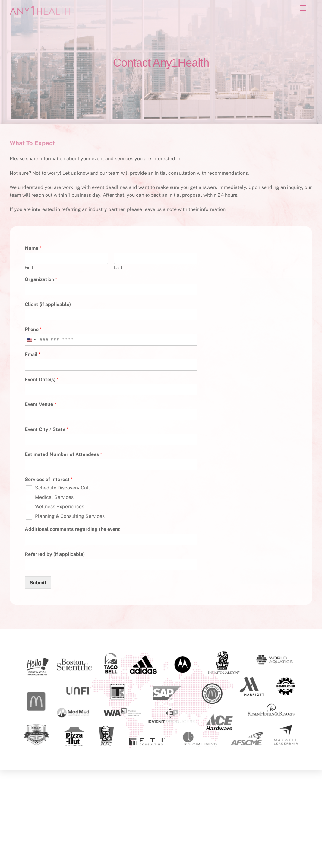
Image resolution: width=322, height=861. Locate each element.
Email (32, 354)
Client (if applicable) (48, 304)
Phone (33, 329)
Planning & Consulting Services (70, 516)
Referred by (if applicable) (55, 554)
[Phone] (111, 340)
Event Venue (40, 404)
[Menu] (303, 8)
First (29, 267)
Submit (38, 582)
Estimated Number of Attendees (63, 454)
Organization (41, 279)
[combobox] (31, 340)
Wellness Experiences (59, 506)
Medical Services (54, 497)
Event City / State (46, 429)
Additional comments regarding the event (72, 529)
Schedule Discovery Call (62, 488)
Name (33, 248)
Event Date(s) (41, 379)
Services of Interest (49, 479)
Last (118, 267)
